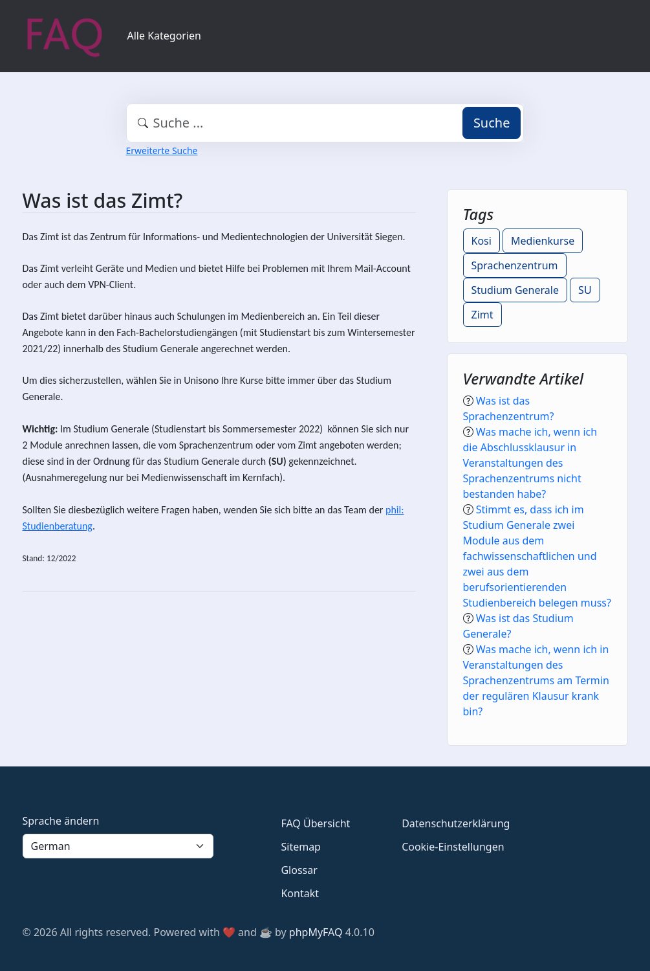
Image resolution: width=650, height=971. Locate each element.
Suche (491, 122)
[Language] (118, 846)
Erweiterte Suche (162, 150)
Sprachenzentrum (514, 265)
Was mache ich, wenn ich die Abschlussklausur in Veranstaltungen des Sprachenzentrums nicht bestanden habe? (530, 463)
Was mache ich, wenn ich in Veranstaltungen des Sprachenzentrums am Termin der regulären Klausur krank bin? (536, 680)
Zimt (482, 314)
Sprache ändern (61, 821)
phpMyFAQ (316, 932)
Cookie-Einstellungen (453, 847)
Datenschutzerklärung (456, 823)
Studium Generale (515, 290)
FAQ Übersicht (315, 823)
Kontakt (300, 893)
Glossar (299, 870)
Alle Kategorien (164, 35)
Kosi (481, 241)
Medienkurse (542, 241)
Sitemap (301, 847)
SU (584, 290)
